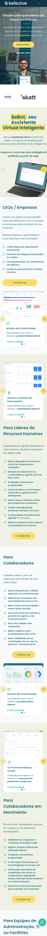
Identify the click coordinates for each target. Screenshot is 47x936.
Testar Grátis (22, 44)
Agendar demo (23, 52)
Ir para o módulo (14, 341)
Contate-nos (20, 282)
